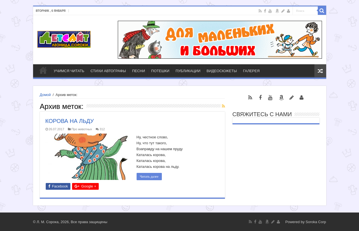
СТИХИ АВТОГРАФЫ (108, 71)
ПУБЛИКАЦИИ (188, 71)
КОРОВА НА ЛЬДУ (69, 121)
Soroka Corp (316, 222)
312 (102, 129)
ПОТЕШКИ (160, 71)
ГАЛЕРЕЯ (251, 71)
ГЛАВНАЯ (43, 70)
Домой (45, 95)
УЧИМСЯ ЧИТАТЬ (69, 71)
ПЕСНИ (138, 71)
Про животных (82, 129)
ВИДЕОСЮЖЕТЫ (222, 71)
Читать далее (149, 177)
